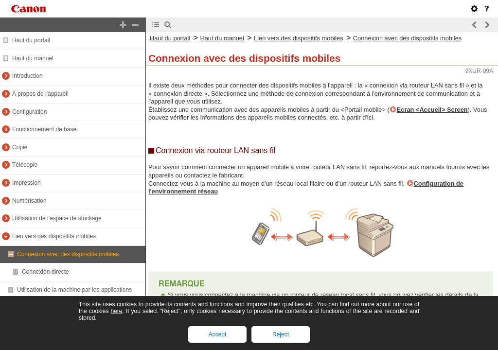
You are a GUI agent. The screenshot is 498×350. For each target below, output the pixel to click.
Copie (19, 147)
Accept (218, 334)
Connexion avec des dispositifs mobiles (68, 254)
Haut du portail (31, 40)
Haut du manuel (32, 58)
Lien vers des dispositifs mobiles (54, 236)
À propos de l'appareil (40, 93)
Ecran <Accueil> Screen (432, 109)
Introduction (27, 75)
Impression (26, 182)
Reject (280, 334)
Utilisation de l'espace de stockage (57, 218)
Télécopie (24, 164)
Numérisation (29, 200)
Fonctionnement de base (44, 129)
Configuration (29, 111)
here (116, 311)
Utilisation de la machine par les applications (74, 289)
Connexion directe (45, 271)
